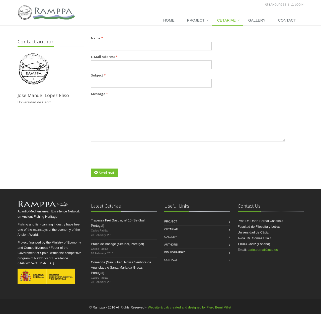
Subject (98, 75)
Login (299, 4)
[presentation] (129, 155)
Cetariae (226, 20)
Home (169, 20)
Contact (287, 20)
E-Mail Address (104, 56)
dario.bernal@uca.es (263, 250)
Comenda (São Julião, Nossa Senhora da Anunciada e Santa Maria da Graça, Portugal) (121, 267)
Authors (171, 244)
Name (97, 38)
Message (99, 94)
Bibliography (174, 252)
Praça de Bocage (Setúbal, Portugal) (117, 244)
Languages (277, 4)
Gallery (257, 20)
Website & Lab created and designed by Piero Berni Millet (189, 307)
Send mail (104, 172)
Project (196, 20)
